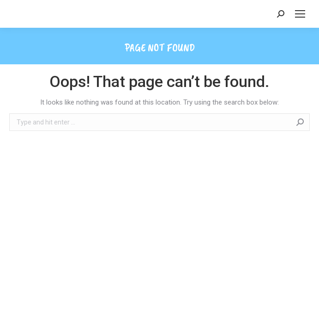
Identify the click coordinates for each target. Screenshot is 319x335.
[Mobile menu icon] (300, 13)
